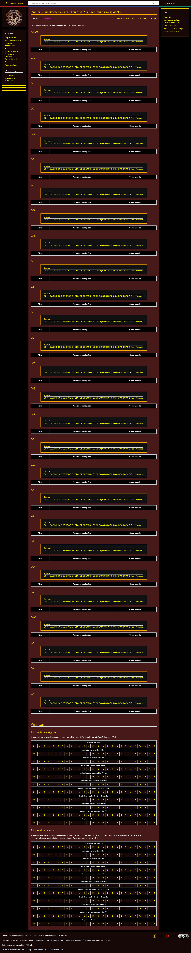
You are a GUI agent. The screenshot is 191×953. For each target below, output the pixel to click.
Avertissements (56, 950)
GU (112, 42)
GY (125, 42)
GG (69, 42)
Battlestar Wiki (14, 3)
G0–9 (46, 42)
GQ (100, 42)
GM (87, 42)
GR (103, 42)
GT (109, 42)
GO (94, 42)
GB (54, 42)
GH (72, 42)
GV (115, 42)
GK (81, 42)
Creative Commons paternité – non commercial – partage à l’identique (62, 940)
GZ (128, 42)
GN (90, 42)
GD (60, 42)
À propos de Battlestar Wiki (37, 950)
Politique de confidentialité (13, 950)
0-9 (34, 746)
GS (106, 42)
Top (132, 42)
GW (119, 42)
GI (76, 42)
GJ (78, 42)
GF (66, 42)
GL (84, 42)
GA (51, 42)
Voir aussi (139, 42)
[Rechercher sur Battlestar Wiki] (93, 3)
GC (57, 42)
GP (97, 42)
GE (63, 42)
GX (122, 42)
